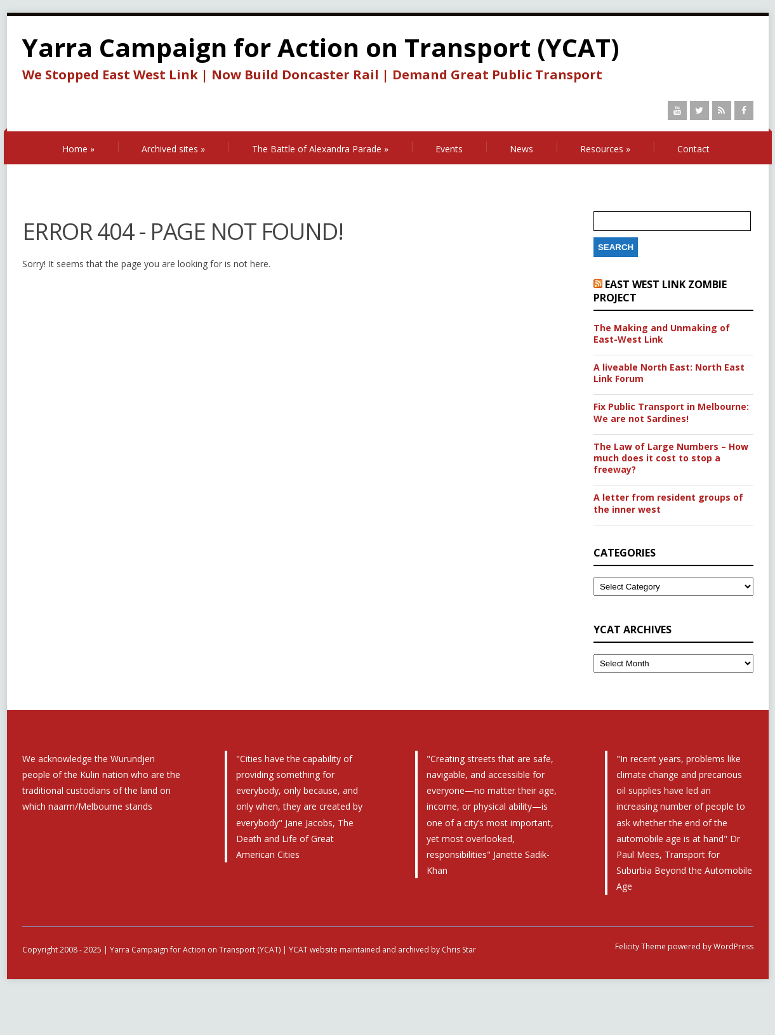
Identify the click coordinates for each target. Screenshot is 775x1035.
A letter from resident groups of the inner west (668, 503)
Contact (693, 149)
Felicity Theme (640, 946)
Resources (605, 149)
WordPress (732, 946)
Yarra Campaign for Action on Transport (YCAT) (320, 47)
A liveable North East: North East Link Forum (669, 373)
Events (449, 149)
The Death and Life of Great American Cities (295, 838)
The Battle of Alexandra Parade (320, 149)
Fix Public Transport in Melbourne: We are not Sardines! (671, 412)
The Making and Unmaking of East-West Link (661, 333)
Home (78, 149)
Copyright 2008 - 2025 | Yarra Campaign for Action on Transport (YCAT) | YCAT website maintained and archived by (232, 949)
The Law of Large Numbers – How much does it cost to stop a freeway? (670, 458)
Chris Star (459, 949)
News (521, 149)
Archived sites (173, 149)
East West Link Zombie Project (660, 291)
